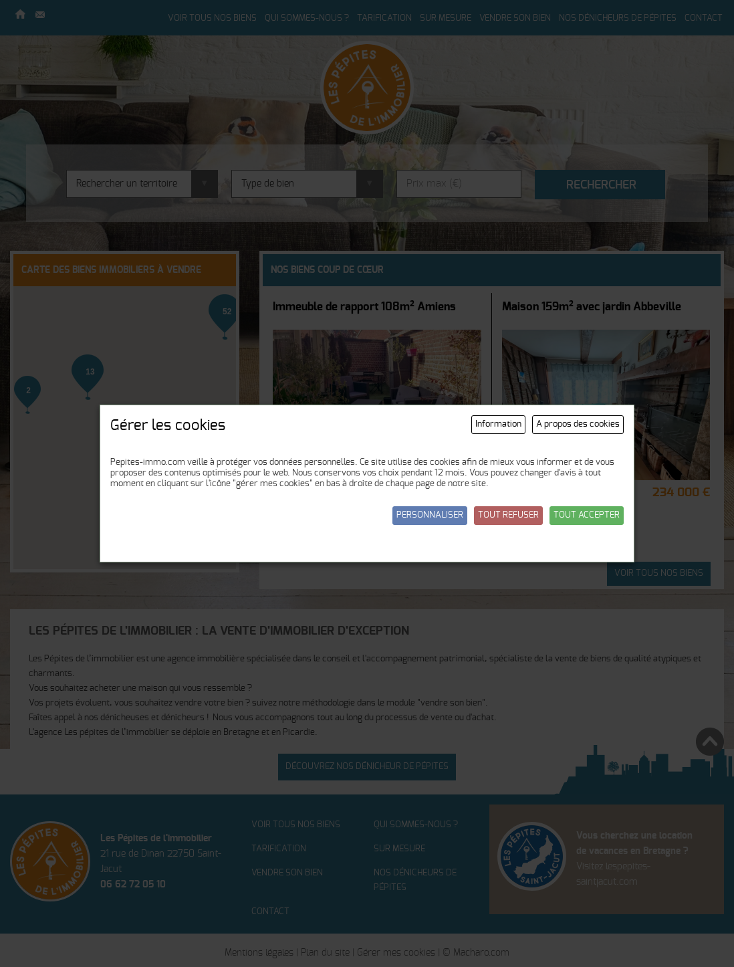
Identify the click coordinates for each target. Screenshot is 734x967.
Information (498, 424)
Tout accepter (587, 515)
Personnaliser (429, 515)
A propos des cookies (578, 424)
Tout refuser (508, 515)
